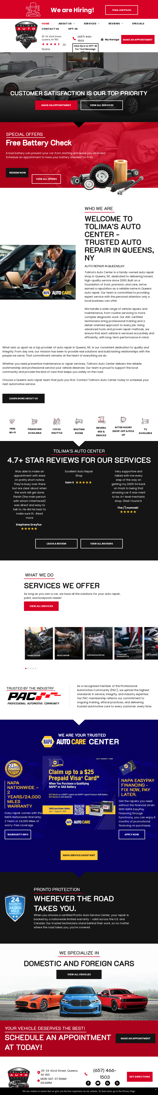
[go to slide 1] (25, 668)
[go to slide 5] (35, 668)
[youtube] (97, 1083)
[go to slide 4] (33, 668)
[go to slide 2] (28, 668)
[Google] (107, 1083)
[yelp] (117, 1083)
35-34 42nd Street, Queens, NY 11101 (52, 38)
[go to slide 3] (30, 668)
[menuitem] (50, 24)
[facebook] (88, 1083)
